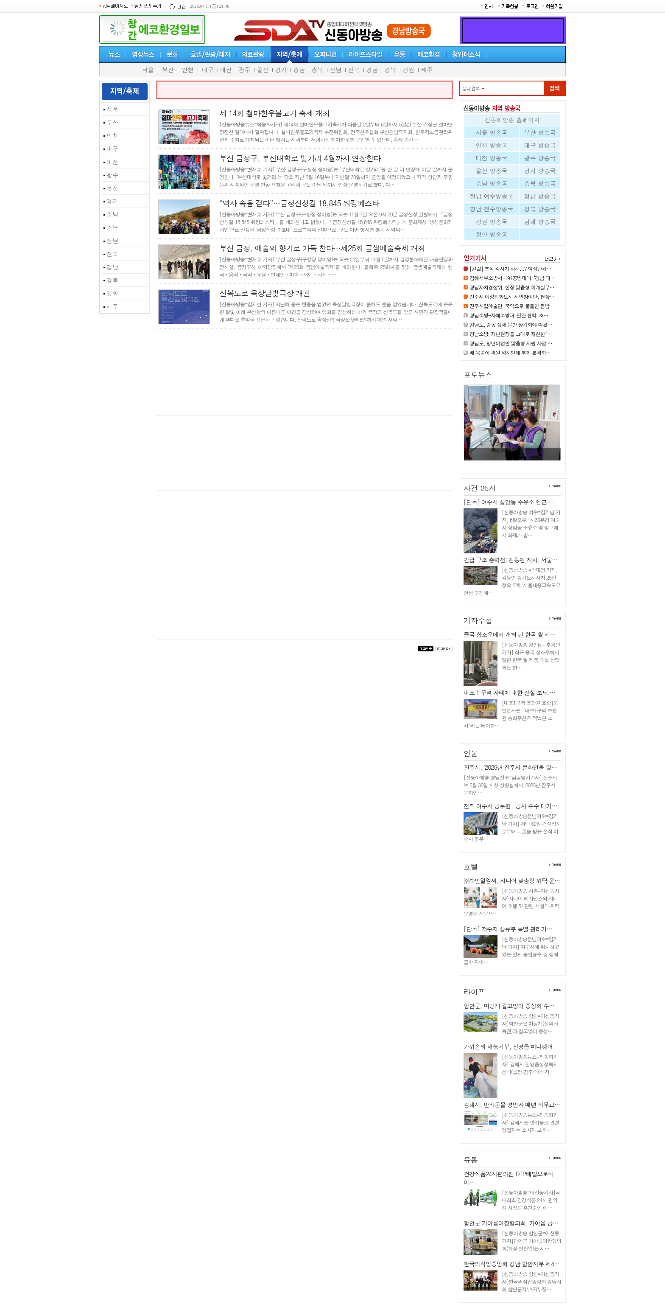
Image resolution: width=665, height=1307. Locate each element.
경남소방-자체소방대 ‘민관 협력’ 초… (508, 315)
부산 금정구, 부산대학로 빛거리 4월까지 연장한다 (299, 158)
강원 (408, 69)
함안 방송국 (492, 234)
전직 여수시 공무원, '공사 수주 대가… (510, 806)
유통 (471, 1160)
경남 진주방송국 (492, 209)
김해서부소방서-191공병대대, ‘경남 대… (512, 277)
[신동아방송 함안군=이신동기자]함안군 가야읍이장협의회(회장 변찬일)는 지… (531, 1240)
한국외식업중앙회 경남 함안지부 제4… (511, 1263)
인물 (471, 753)
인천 (188, 69)
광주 (244, 69)
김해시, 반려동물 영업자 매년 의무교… (512, 1104)
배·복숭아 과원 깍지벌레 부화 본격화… (509, 352)
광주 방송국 (540, 158)
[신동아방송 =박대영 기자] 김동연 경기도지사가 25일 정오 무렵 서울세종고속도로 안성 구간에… (512, 581)
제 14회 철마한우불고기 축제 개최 (274, 113)
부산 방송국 (540, 132)
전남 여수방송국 (492, 196)
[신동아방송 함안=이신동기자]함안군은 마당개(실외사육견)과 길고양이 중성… (530, 1023)
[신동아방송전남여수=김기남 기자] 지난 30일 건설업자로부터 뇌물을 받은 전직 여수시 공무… (512, 827)
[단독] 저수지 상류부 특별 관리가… (508, 929)
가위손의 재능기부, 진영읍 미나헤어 (508, 1046)
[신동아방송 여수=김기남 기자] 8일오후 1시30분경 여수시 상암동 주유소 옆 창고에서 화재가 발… (531, 523)
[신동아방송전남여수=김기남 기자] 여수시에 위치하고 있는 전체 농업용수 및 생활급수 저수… (511, 950)
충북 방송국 (540, 183)
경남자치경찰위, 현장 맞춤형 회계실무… (511, 287)
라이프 (474, 992)
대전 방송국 (492, 158)
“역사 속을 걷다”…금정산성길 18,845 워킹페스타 (299, 203)
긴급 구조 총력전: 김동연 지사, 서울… (510, 559)
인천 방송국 (492, 145)
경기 (281, 69)
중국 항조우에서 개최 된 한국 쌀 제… (510, 634)
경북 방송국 (540, 209)
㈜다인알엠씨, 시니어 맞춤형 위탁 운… (512, 880)
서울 (148, 69)
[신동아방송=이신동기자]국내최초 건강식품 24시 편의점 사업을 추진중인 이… (531, 1200)
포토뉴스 (478, 375)
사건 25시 (480, 488)
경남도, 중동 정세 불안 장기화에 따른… (510, 324)
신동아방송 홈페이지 (512, 119)
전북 (354, 69)
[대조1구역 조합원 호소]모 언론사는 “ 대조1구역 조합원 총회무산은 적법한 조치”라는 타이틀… (511, 714)
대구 (208, 69)
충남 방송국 (492, 183)
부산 (168, 69)
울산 (262, 69)
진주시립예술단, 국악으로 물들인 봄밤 (509, 305)
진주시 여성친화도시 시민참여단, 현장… (511, 296)
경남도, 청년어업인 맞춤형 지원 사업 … (510, 343)
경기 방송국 (540, 170)
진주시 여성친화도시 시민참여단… (508, 464)
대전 (226, 69)
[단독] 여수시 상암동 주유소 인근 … (508, 502)
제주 (427, 69)
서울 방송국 (492, 132)
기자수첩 (478, 620)
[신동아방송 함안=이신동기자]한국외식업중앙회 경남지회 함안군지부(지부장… (531, 1281)
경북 (390, 69)
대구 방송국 (540, 145)
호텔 (471, 866)
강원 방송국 (492, 221)
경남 (372, 69)
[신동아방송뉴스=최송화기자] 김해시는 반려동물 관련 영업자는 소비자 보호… (530, 1122)
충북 (317, 69)
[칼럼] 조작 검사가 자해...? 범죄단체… (510, 268)
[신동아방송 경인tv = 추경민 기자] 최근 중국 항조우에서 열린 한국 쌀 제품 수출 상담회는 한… (531, 656)
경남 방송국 (540, 196)
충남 (299, 69)
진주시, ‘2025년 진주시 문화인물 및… (510, 767)
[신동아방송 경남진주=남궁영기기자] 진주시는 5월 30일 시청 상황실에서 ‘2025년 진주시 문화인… (510, 785)
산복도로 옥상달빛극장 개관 (264, 293)
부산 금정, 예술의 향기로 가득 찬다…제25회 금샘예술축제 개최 (322, 248)
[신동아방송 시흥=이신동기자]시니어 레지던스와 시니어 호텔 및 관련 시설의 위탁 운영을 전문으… (511, 902)
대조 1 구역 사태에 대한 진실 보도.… (509, 692)
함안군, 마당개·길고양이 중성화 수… (509, 1005)
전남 (335, 69)
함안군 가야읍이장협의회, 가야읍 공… (511, 1223)
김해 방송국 (540, 221)
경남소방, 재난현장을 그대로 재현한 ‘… (510, 333)
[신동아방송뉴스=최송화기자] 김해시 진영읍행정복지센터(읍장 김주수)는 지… (530, 1064)
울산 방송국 (492, 170)
